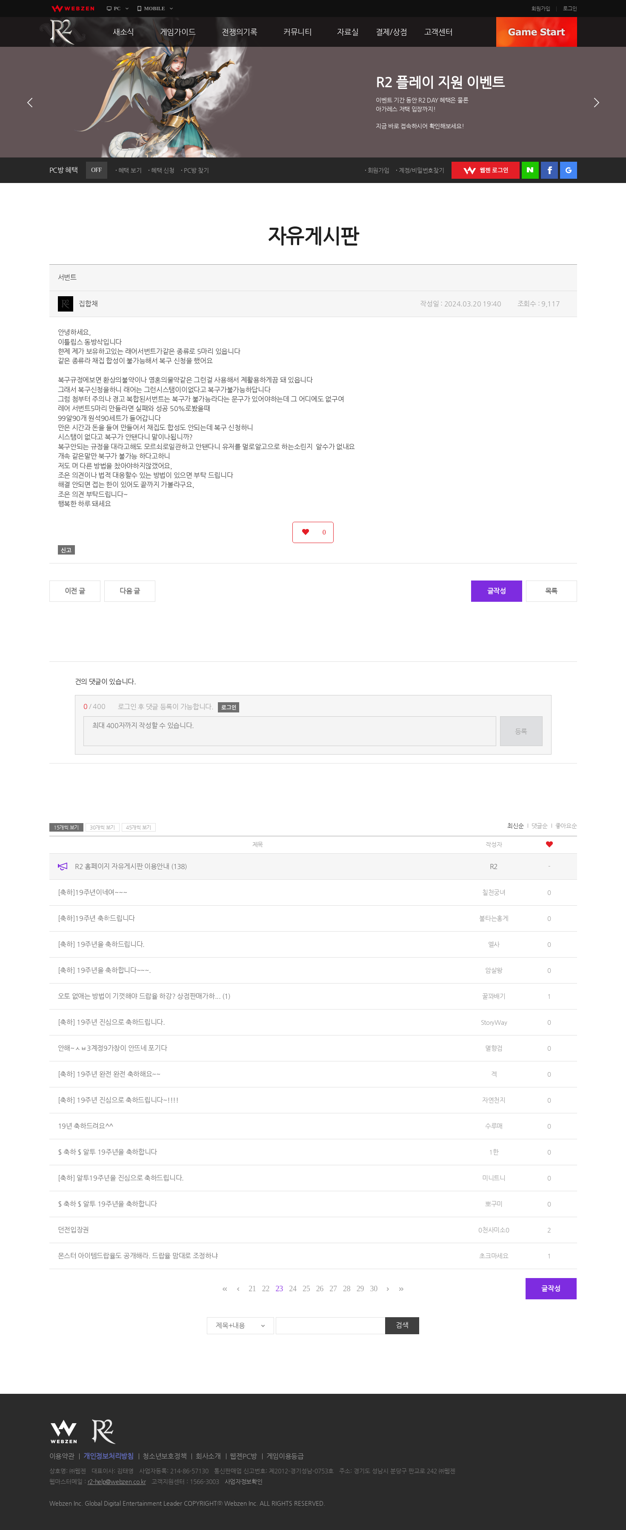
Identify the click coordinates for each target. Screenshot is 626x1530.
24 (292, 1288)
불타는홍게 (494, 918)
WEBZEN (63, 1431)
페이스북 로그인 (549, 170)
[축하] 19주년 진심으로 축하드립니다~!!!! (118, 1100)
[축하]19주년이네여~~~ (92, 892)
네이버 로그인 (530, 170)
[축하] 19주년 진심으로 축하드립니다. (111, 1022)
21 (252, 1288)
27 (333, 1288)
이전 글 (75, 591)
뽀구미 (494, 1203)
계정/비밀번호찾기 (421, 170)
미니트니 (494, 1177)
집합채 (88, 304)
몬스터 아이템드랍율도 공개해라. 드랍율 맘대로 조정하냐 (138, 1256)
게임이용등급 (285, 1456)
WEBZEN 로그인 (486, 170)
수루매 (494, 1126)
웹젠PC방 (243, 1456)
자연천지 (494, 1100)
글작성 (496, 591)
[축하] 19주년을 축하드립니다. (101, 944)
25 (306, 1288)
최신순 (515, 825)
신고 (66, 550)
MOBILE (154, 8)
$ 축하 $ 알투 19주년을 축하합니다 (107, 1152)
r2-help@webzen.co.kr (117, 1482)
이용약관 (61, 1456)
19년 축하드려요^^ (86, 1126)
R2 (63, 32)
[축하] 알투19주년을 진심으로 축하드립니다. (121, 1178)
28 (346, 1288)
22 (265, 1288)
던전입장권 (73, 1230)
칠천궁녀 (494, 892)
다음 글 (130, 591)
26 (319, 1288)
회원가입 (541, 8)
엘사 (494, 944)
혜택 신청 (162, 170)
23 (279, 1288)
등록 (521, 731)
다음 (596, 102)
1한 (493, 1151)
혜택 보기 (130, 170)
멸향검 (494, 1048)
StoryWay (494, 1022)
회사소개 (208, 1456)
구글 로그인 (568, 170)
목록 (551, 591)
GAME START (536, 32)
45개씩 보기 (138, 827)
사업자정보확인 (244, 1482)
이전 (30, 102)
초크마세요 (494, 1255)
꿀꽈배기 (494, 996)
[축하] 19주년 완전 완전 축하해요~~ (109, 1074)
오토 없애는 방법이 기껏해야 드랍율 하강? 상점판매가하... (144, 996)
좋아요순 (566, 825)
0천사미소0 (493, 1229)
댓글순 (540, 825)
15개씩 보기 (66, 827)
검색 (402, 1325)
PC (117, 8)
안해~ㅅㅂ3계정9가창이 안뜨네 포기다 (112, 1048)
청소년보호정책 (164, 1456)
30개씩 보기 (102, 827)
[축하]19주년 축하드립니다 (96, 918)
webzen (72, 8)
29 (360, 1288)
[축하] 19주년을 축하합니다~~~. (104, 970)
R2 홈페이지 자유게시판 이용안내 (130, 866)
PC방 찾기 (196, 170)
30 (373, 1288)
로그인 (570, 8)
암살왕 (494, 970)
